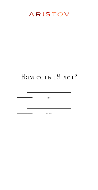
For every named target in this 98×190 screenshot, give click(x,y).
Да (49, 97)
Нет (49, 113)
